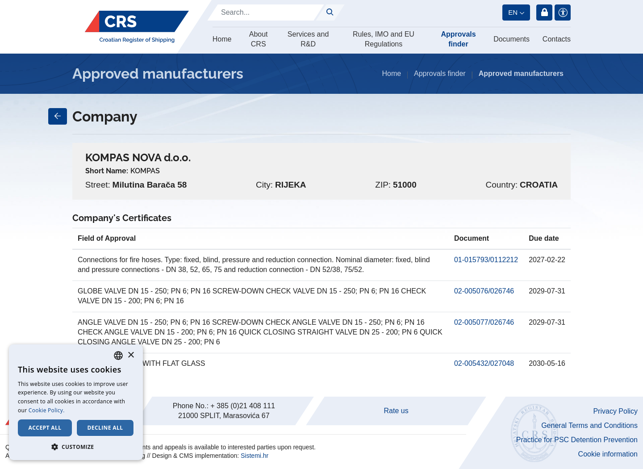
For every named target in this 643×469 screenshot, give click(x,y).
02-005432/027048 (484, 363)
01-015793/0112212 (486, 260)
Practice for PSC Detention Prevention (577, 440)
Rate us (396, 411)
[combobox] (118, 355)
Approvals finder (458, 39)
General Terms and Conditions (589, 425)
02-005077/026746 (484, 322)
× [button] (130, 355)
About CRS (258, 39)
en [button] (513, 12)
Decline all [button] (105, 427)
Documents (511, 39)
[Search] (265, 12)
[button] (76, 446)
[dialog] (76, 402)
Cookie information (608, 454)
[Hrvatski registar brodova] (137, 27)
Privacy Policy (615, 411)
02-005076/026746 (484, 291)
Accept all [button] (45, 427)
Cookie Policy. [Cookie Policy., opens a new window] (47, 410)
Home (222, 39)
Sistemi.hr (254, 455)
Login (544, 12)
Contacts (557, 39)
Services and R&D (308, 39)
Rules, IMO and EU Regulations (383, 39)
